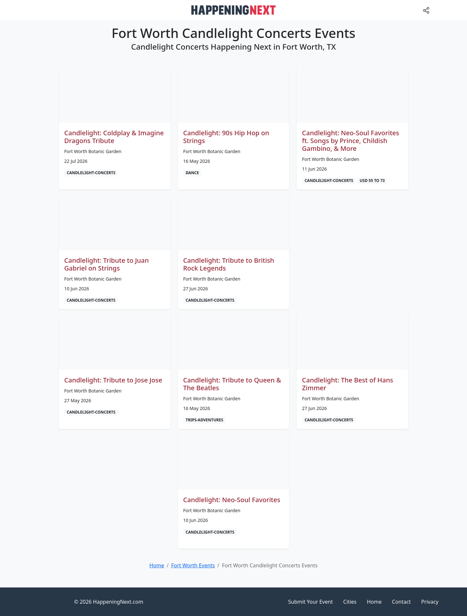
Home (374, 601)
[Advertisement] (352, 240)
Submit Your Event (310, 601)
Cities (349, 601)
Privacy (429, 601)
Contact (401, 601)
